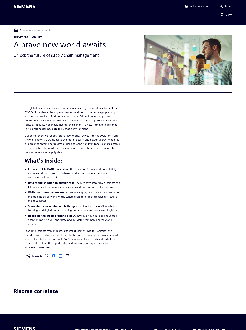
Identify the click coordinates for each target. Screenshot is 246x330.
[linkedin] (60, 256)
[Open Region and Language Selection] (196, 7)
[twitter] (46, 256)
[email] (67, 256)
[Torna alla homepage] (16, 30)
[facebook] (53, 256)
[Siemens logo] (24, 7)
